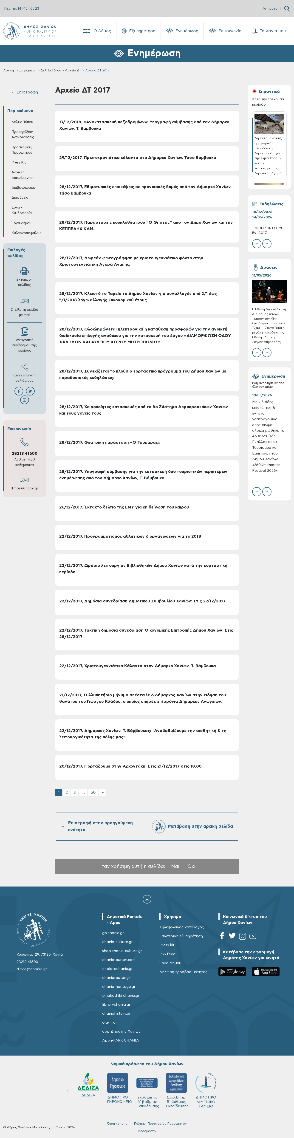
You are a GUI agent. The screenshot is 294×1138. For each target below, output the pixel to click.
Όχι (191, 866)
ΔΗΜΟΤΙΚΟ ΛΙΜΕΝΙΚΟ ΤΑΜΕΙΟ (205, 1090)
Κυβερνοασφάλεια (26, 233)
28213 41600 (24, 454)
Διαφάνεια (19, 197)
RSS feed (167, 954)
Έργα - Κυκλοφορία (21, 210)
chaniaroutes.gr (116, 978)
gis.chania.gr (113, 933)
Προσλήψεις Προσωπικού (21, 150)
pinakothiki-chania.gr (121, 995)
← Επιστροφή (24, 92)
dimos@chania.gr (24, 488)
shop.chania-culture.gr (122, 951)
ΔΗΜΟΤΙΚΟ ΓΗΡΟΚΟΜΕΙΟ (119, 1088)
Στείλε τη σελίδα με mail (24, 307)
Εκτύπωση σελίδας (24, 277)
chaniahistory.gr (116, 1013)
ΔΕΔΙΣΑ (88, 1085)
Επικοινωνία (225, 31)
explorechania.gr (117, 969)
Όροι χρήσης (117, 1123)
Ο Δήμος (96, 31)
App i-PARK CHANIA (120, 1040)
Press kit (166, 945)
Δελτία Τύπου (50, 70)
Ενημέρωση (182, 31)
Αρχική (8, 70)
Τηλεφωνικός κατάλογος (181, 927)
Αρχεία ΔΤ (73, 70)
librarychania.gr (116, 1004)
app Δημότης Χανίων (121, 1031)
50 (93, 793)
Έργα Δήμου (21, 223)
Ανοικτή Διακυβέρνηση (22, 175)
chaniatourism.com (119, 960)
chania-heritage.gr (119, 986)
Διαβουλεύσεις (23, 187)
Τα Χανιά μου (269, 31)
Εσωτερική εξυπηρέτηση (181, 936)
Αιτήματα (270, 8)
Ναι (175, 866)
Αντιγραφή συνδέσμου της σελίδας (24, 339)
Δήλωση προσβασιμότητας (183, 972)
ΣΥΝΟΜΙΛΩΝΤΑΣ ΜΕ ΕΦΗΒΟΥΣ (267, 230)
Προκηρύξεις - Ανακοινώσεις (23, 134)
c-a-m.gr (109, 1022)
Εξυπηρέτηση (138, 31)
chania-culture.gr (117, 942)
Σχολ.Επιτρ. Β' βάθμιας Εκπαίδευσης (177, 1090)
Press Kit (18, 162)
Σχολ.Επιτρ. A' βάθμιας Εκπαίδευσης (147, 1090)
